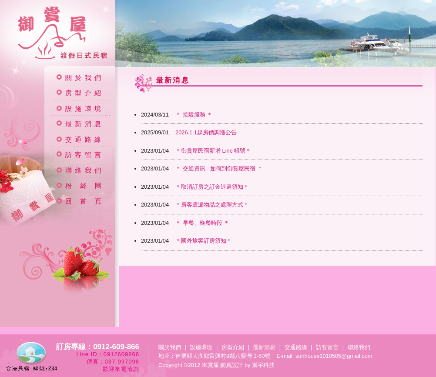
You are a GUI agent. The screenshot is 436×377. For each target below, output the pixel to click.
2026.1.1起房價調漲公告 (189, 132)
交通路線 (84, 139)
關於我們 (84, 77)
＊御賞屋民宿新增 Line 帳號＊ (196, 150)
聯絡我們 (84, 170)
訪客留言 (84, 154)
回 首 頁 (84, 201)
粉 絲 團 (84, 185)
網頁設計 (231, 365)
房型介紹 (84, 93)
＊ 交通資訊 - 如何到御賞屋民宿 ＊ (202, 168)
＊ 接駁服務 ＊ (176, 114)
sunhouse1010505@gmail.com (333, 356)
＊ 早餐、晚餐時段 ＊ (185, 223)
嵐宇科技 (263, 365)
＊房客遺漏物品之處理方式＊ (195, 204)
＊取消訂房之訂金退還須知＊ (195, 186)
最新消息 (84, 123)
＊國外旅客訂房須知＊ (186, 240)
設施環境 (84, 108)
